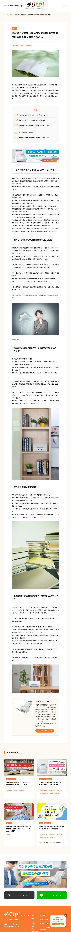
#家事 (8, 835)
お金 (32, 926)
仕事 (32, 921)
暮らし (11, 15)
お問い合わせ (44, 919)
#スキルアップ (43, 835)
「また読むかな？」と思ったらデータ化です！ (31, 115)
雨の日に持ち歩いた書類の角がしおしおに (30, 120)
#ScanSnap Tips (44, 793)
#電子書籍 (9, 790)
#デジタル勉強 (43, 790)
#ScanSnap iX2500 (55, 793)
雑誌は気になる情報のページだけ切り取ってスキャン (33, 126)
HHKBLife (43, 929)
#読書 (15, 790)
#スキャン (52, 837)
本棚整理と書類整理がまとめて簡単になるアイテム (33, 138)
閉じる (65, 915)
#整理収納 (15, 45)
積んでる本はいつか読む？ (25, 133)
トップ (6, 15)
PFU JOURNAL (44, 927)
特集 (32, 919)
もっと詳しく (44, 731)
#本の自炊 (28, 45)
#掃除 (22, 45)
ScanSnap (48, 779)
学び (14, 779)
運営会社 (42, 915)
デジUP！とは (25, 915)
